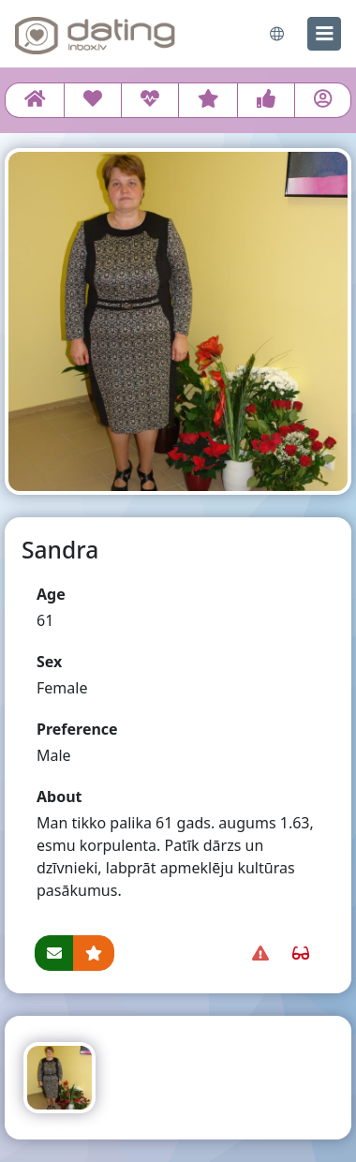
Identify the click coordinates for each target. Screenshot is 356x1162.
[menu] (324, 34)
